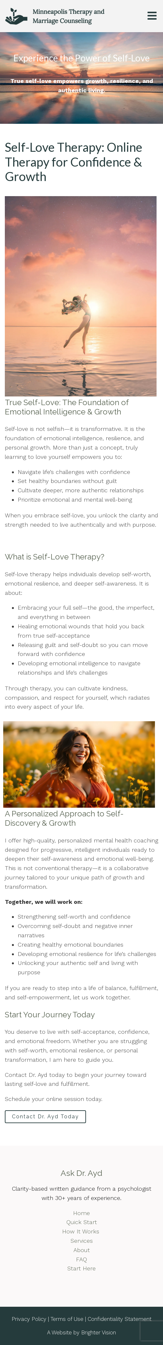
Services (82, 1240)
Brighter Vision (98, 1332)
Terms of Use (67, 1319)
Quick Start (81, 1222)
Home (81, 1213)
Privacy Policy (29, 1319)
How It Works (81, 1231)
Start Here (81, 1268)
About (81, 1250)
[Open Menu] (152, 16)
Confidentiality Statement (119, 1319)
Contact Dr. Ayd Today (45, 1116)
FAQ (81, 1259)
